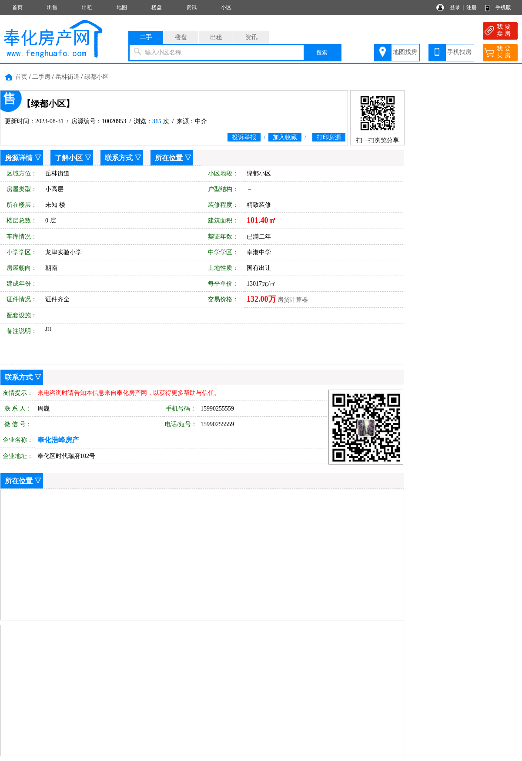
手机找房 (459, 52)
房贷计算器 (293, 299)
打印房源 (329, 137)
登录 (455, 7)
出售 (52, 7)
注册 (471, 7)
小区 (226, 7)
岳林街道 (67, 77)
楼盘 (156, 7)
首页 (17, 7)
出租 (87, 7)
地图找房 (405, 52)
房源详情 (19, 158)
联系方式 (119, 158)
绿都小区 (96, 77)
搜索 (322, 52)
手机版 (503, 7)
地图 (122, 7)
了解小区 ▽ (73, 158)
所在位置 (169, 158)
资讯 (191, 7)
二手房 (41, 77)
